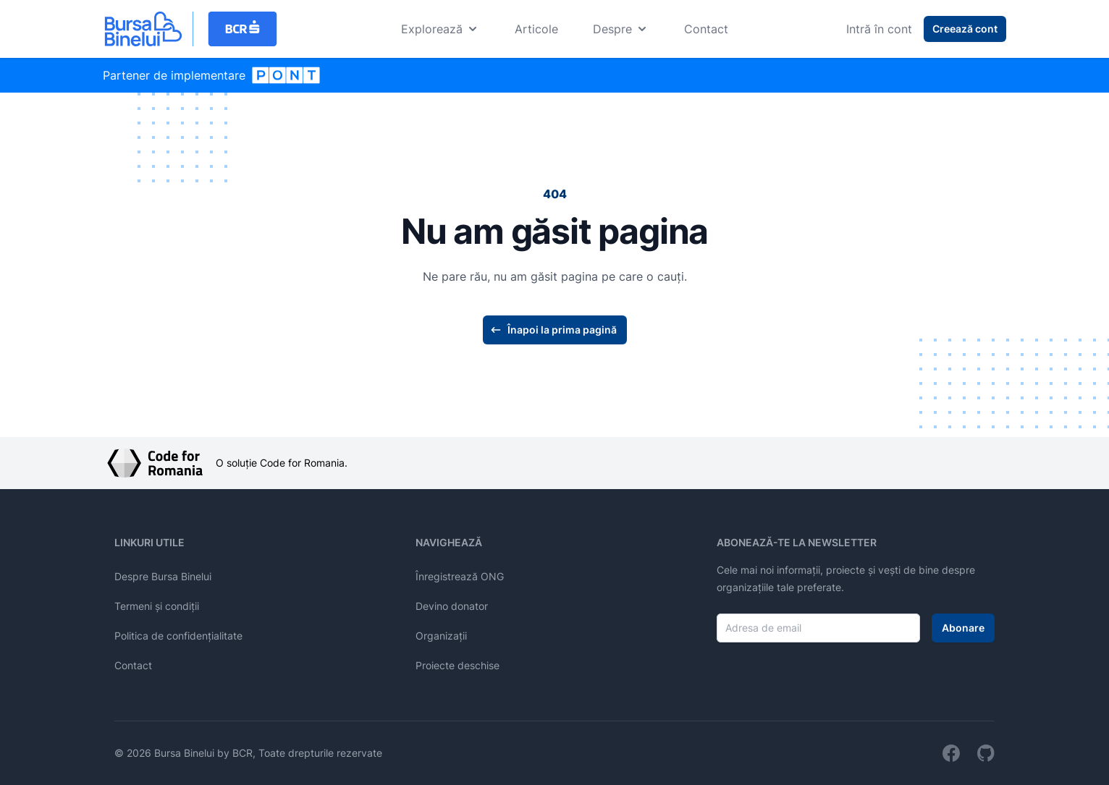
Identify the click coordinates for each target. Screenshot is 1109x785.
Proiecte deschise (457, 665)
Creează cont (965, 28)
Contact (706, 29)
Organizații (441, 635)
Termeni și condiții (156, 606)
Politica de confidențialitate (178, 635)
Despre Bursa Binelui (162, 576)
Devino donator (452, 606)
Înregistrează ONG (460, 576)
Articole (536, 29)
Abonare (963, 627)
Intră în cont (879, 29)
